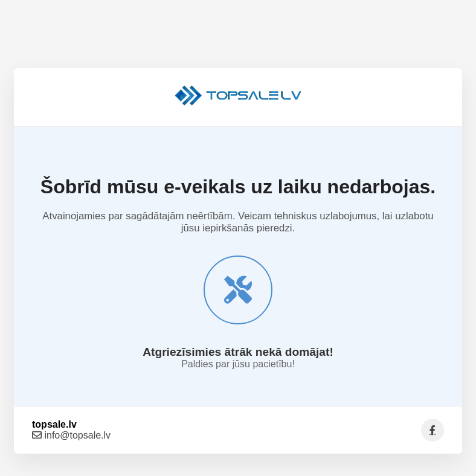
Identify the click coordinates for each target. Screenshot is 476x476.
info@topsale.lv (71, 435)
